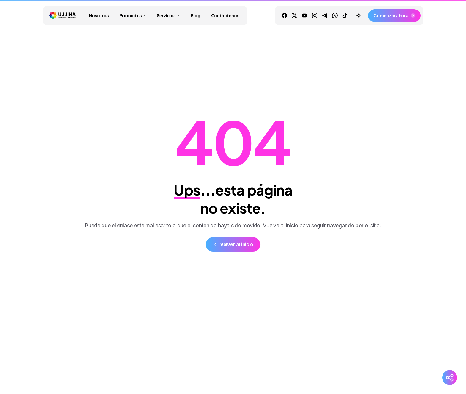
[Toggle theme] (358, 15)
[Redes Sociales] (449, 377)
